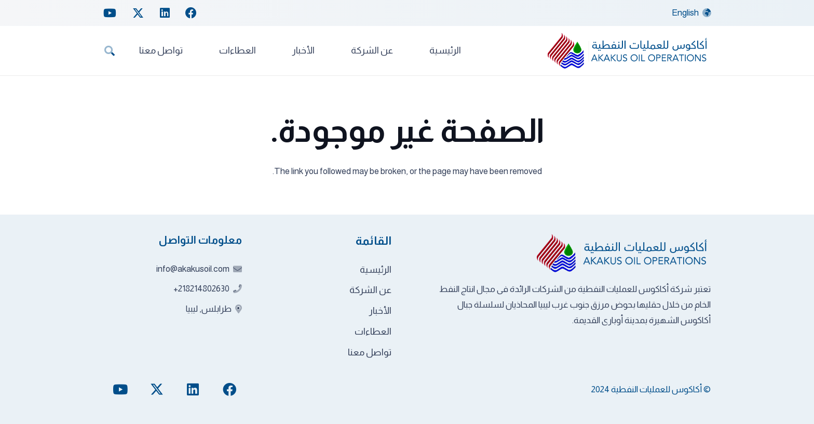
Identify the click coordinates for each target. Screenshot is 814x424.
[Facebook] (191, 13)
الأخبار (380, 311)
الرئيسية (375, 269)
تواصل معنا (369, 352)
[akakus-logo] (628, 50)
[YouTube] (109, 13)
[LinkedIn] (165, 13)
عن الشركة (370, 290)
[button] (109, 50)
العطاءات (373, 331)
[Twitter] (138, 13)
